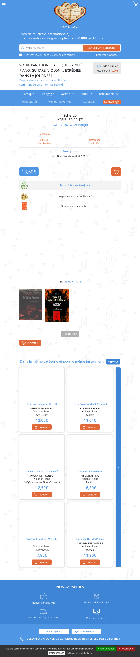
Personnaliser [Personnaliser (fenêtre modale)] (56, 653)
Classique (28, 94)
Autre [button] (86, 94)
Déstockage (111, 102)
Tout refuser (126, 648)
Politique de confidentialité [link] (79, 653)
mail (117, 639)
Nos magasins (54, 631)
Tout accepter (105, 648)
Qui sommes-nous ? (86, 631)
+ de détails (70, 334)
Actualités (88, 102)
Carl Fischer (44, 143)
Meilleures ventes (59, 102)
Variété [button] (67, 94)
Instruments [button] (108, 94)
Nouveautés (30, 102)
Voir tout (113, 361)
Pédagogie (47, 94)
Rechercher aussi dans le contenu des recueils (49, 54)
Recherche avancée (107, 54)
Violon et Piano (62, 125)
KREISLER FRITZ (70, 120)
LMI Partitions (70, 27)
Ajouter (116, 171)
